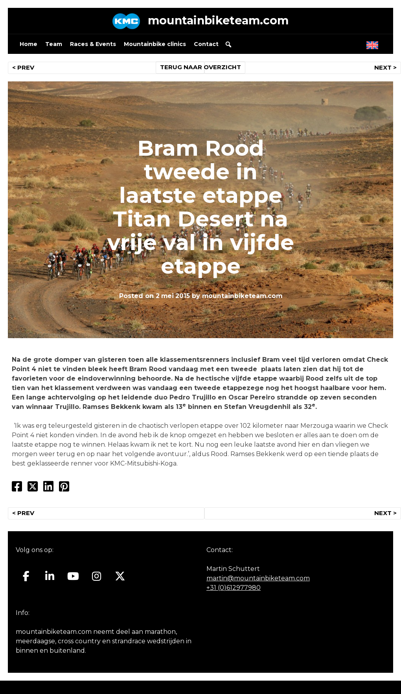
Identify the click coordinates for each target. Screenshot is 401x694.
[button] (228, 46)
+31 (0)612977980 (233, 589)
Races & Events (93, 45)
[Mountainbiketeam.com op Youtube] (73, 578)
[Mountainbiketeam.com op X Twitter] (120, 578)
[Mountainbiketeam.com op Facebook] (26, 578)
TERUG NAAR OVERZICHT (200, 69)
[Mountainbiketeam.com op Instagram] (96, 578)
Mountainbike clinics (155, 45)
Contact (206, 45)
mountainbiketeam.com (218, 21)
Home (28, 45)
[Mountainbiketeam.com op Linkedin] (49, 578)
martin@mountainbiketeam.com (258, 580)
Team (53, 45)
